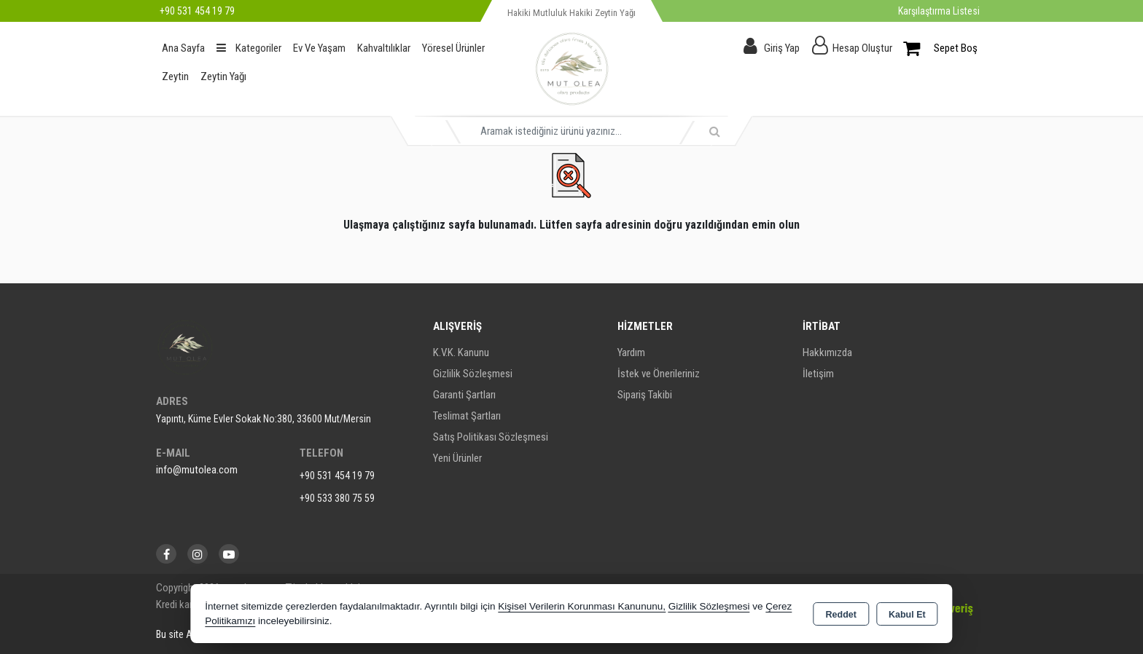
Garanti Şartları (464, 394)
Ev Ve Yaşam (319, 48)
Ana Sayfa (183, 48)
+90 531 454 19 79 (337, 475)
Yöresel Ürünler (453, 48)
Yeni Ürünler (457, 458)
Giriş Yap (782, 48)
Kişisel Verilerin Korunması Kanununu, (582, 606)
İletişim (818, 373)
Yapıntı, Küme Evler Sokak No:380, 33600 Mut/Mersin (263, 419)
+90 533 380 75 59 (337, 498)
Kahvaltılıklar (383, 48)
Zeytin (175, 76)
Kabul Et (907, 615)
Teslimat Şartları (467, 415)
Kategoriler (248, 48)
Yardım (631, 352)
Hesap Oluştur (862, 48)
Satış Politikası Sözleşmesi (490, 437)
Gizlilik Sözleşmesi (472, 373)
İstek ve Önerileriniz (658, 373)
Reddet (841, 615)
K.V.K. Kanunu (461, 352)
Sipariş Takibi (644, 394)
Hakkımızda (827, 352)
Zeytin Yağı (223, 76)
